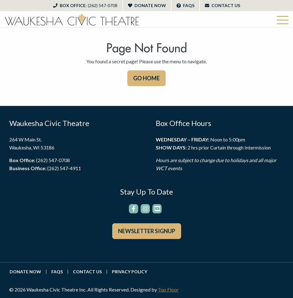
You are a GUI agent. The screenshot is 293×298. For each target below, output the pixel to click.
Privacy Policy (129, 272)
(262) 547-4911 (64, 168)
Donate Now (147, 5)
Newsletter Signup (146, 231)
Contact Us (222, 5)
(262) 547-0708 (53, 160)
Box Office (85, 5)
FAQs (185, 5)
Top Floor (168, 289)
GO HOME (146, 78)
